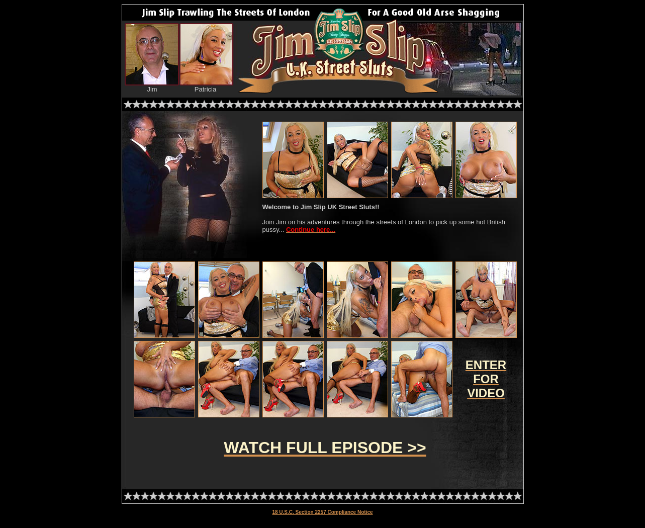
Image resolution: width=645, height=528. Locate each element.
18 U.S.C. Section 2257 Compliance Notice (322, 512)
